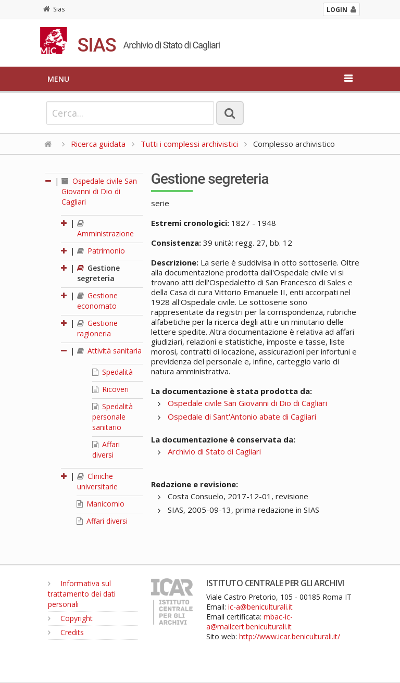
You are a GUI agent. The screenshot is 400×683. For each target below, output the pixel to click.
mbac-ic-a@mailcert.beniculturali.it (249, 621)
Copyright (70, 618)
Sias (54, 9)
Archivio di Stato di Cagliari (214, 451)
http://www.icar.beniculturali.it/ (289, 636)
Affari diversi (106, 449)
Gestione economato (97, 300)
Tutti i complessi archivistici (189, 143)
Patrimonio (101, 251)
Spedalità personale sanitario (112, 416)
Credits (66, 632)
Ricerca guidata (98, 143)
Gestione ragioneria (97, 328)
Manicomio (100, 504)
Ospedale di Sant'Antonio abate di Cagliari (242, 416)
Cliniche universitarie (97, 481)
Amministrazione (105, 229)
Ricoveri (110, 389)
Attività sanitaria (109, 351)
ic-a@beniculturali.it (260, 607)
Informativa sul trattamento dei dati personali (82, 593)
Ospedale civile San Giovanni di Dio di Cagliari (99, 191)
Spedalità (112, 372)
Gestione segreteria (98, 273)
